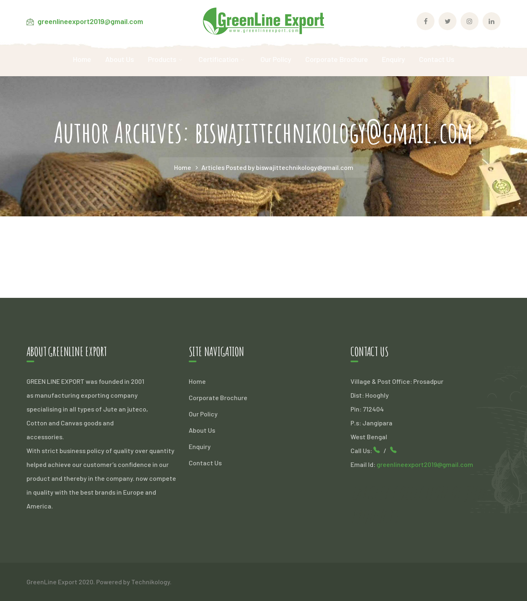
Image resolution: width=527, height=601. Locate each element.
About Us (202, 430)
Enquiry (200, 446)
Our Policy (203, 414)
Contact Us (205, 463)
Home (182, 167)
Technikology (150, 582)
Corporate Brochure (218, 397)
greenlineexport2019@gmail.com (90, 21)
